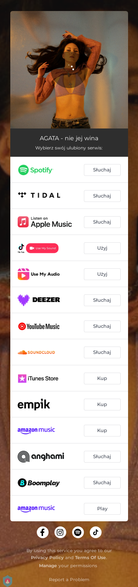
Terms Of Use (90, 557)
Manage (48, 565)
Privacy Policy (47, 557)
